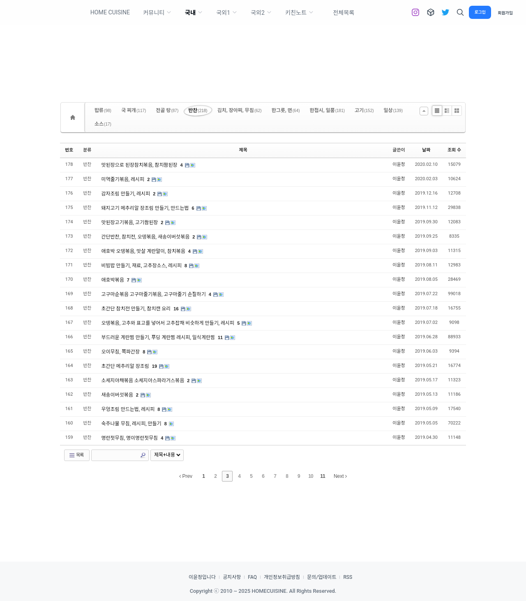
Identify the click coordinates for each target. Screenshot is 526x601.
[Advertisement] (263, 49)
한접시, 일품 (327, 110)
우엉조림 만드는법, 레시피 (129, 409)
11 (220, 337)
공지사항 (232, 577)
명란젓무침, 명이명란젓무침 (130, 438)
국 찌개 (133, 110)
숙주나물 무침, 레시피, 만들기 (132, 424)
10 (310, 476)
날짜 (426, 150)
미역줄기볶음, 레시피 (124, 179)
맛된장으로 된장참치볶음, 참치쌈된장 (140, 165)
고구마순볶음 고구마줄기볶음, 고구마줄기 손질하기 (154, 294)
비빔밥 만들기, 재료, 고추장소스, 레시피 (142, 265)
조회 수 (454, 150)
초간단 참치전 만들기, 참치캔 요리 (137, 309)
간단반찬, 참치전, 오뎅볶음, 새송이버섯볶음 (146, 237)
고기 (364, 110)
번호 (69, 150)
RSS (347, 577)
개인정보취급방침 (282, 577)
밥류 (103, 110)
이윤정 (398, 164)
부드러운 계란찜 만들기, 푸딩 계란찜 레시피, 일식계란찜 (159, 337)
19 (154, 366)
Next (340, 476)
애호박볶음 (113, 280)
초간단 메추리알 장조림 (126, 366)
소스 (103, 124)
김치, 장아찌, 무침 (239, 110)
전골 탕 (167, 110)
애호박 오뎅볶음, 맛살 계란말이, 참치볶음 (144, 251)
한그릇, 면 (286, 110)
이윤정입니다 (202, 577)
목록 (76, 455)
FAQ (252, 577)
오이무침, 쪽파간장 (121, 352)
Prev (185, 476)
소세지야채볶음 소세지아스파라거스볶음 (144, 380)
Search (143, 455)
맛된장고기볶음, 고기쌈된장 (130, 222)
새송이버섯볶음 (118, 395)
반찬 (197, 110)
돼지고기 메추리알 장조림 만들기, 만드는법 (146, 208)
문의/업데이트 (321, 577)
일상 (393, 110)
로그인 (480, 12)
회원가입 (505, 12)
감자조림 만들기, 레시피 (127, 194)
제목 (243, 150)
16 (175, 308)
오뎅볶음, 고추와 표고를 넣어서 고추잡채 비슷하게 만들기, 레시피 (169, 323)
